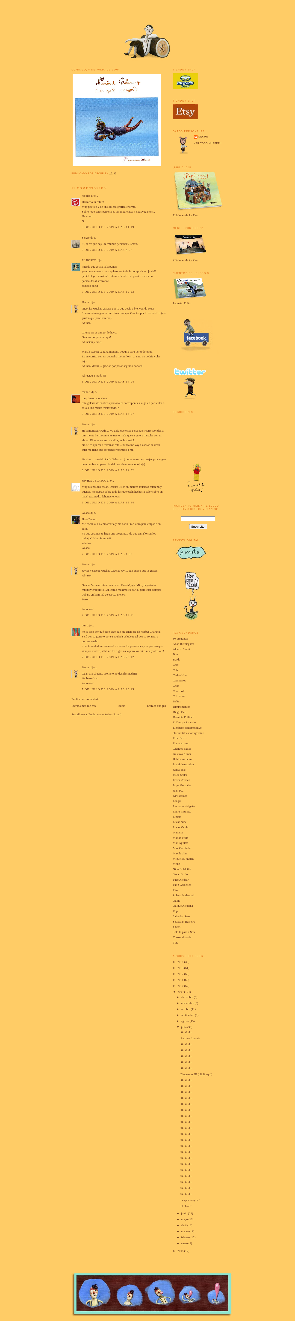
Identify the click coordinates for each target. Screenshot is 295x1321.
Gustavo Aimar (182, 754)
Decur (85, 302)
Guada (86, 512)
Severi (176, 926)
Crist (176, 685)
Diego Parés (180, 712)
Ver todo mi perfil (208, 143)
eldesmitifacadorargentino (188, 733)
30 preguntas (180, 638)
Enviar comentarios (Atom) (104, 714)
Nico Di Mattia (182, 869)
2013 (180, 968)
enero (185, 1243)
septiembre (188, 1015)
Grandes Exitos (182, 748)
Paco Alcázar (181, 879)
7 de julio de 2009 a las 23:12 (108, 657)
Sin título (185, 1032)
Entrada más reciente (84, 705)
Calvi (176, 670)
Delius (177, 701)
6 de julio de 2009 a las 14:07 (108, 413)
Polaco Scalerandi (184, 895)
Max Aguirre (180, 843)
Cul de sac (179, 696)
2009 (180, 992)
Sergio (86, 237)
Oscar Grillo (180, 874)
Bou (175, 654)
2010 (180, 986)
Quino (176, 900)
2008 (180, 1251)
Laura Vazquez (182, 811)
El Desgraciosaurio (184, 722)
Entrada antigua (156, 705)
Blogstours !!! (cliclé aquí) (196, 1074)
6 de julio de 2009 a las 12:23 (108, 291)
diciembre (187, 997)
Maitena (178, 832)
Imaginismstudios (183, 764)
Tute (175, 942)
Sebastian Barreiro (184, 921)
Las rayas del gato (184, 806)
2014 (180, 962)
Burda (176, 659)
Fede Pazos (179, 738)
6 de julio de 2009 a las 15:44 (108, 502)
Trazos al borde (182, 937)
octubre (186, 1009)
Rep (175, 911)
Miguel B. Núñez (183, 858)
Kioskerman (180, 796)
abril (184, 1225)
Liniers (177, 816)
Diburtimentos (181, 706)
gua (84, 625)
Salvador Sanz (181, 916)
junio (184, 1213)
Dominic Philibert (184, 717)
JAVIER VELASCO (94, 480)
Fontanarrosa (181, 743)
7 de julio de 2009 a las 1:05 (107, 554)
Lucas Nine (180, 822)
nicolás (86, 195)
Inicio (121, 705)
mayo (185, 1219)
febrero (186, 1237)
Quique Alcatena (183, 905)
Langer (177, 801)
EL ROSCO (89, 260)
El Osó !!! (186, 1206)
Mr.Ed (176, 863)
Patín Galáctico (182, 884)
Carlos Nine (180, 675)
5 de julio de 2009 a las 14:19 (108, 227)
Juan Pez (178, 790)
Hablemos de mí (182, 759)
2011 (180, 980)
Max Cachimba (182, 848)
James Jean (179, 769)
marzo (185, 1231)
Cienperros (179, 680)
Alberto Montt (181, 649)
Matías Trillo (181, 837)
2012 (180, 974)
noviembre (188, 1003)
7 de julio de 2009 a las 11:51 (108, 615)
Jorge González (182, 785)
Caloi (176, 664)
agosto (185, 1021)
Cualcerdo (179, 691)
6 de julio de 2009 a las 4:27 (107, 249)
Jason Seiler (180, 775)
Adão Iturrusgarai (183, 644)
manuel (86, 392)
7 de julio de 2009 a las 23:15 (108, 689)
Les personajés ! (190, 1200)
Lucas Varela (180, 827)
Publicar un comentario (85, 699)
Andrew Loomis (190, 1038)
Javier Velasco (181, 780)
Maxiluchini (180, 853)
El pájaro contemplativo (187, 727)
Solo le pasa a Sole (184, 932)
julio (184, 1027)
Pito (175, 890)
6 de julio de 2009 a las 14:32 (108, 470)
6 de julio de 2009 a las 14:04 (108, 381)
